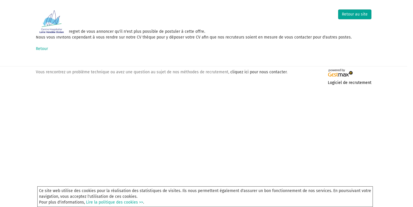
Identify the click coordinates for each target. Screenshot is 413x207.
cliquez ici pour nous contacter (258, 72)
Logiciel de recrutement (349, 82)
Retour (42, 48)
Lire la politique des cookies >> (114, 202)
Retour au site (355, 14)
